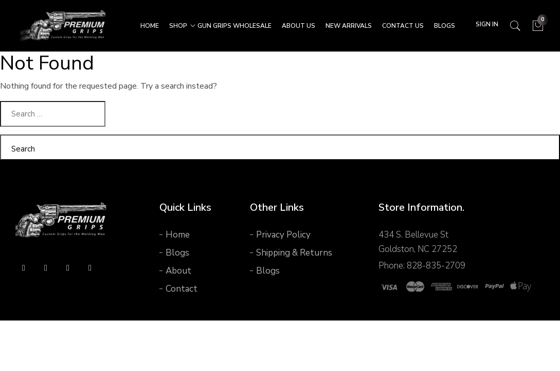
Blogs (444, 26)
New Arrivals (349, 26)
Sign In (487, 24)
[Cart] (538, 26)
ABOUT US (298, 26)
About (178, 271)
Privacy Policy (283, 235)
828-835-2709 (436, 266)
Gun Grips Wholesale (234, 26)
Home (178, 235)
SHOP (178, 26)
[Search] (515, 26)
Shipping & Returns (294, 253)
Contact (181, 289)
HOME (149, 26)
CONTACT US (403, 26)
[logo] (61, 220)
